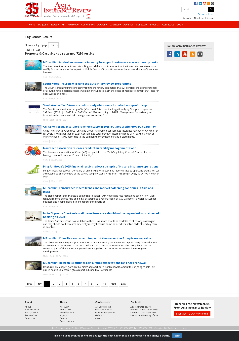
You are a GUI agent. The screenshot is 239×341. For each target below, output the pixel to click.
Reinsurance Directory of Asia (144, 315)
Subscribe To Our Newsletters (192, 313)
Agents (63, 315)
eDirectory (141, 24)
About (28, 306)
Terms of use (31, 315)
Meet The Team (32, 309)
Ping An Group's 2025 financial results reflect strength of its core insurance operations (100, 166)
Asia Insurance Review (140, 306)
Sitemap (210, 18)
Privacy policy (31, 312)
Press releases (67, 321)
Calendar (115, 24)
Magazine (43, 24)
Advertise (128, 24)
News (55, 24)
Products (155, 24)
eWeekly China (67, 312)
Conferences (88, 24)
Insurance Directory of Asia (143, 312)
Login (180, 24)
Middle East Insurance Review (144, 309)
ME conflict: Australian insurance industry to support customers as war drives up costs (100, 62)
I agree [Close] (177, 335)
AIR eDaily (64, 306)
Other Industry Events (105, 312)
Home (32, 24)
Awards (102, 24)
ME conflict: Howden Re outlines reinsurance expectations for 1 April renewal (94, 263)
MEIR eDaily (65, 309)
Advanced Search (206, 14)
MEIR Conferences (103, 309)
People (63, 318)
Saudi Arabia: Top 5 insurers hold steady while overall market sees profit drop (95, 105)
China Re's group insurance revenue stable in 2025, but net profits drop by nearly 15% (100, 126)
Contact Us (168, 24)
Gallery (98, 315)
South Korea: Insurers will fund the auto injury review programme (87, 83)
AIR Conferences (103, 306)
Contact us (30, 318)
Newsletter (199, 18)
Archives (73, 24)
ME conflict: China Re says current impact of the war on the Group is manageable (97, 238)
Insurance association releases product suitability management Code (89, 148)
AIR (63, 24)
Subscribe (187, 18)
